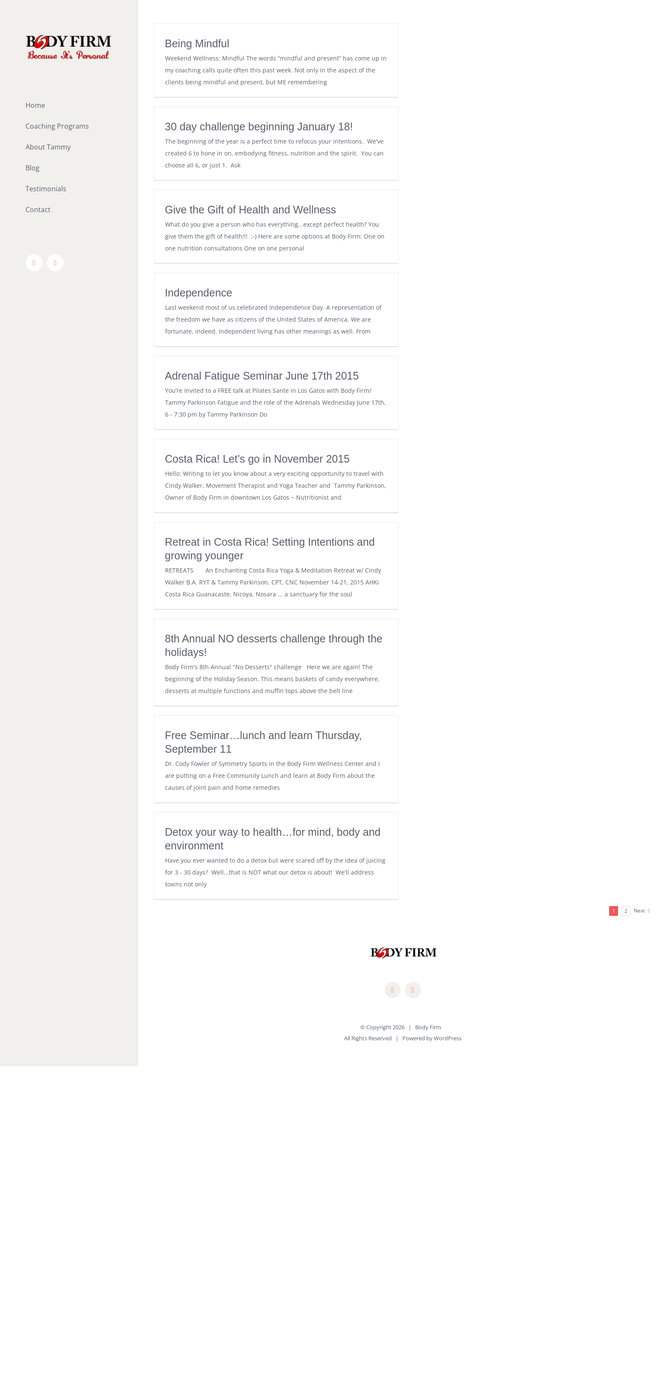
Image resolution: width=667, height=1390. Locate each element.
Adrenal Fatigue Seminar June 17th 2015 (262, 376)
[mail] (413, 990)
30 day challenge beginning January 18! (259, 126)
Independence (198, 293)
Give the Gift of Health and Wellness (250, 210)
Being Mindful (197, 43)
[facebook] (393, 990)
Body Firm (428, 1027)
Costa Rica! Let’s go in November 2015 (257, 459)
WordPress (448, 1038)
